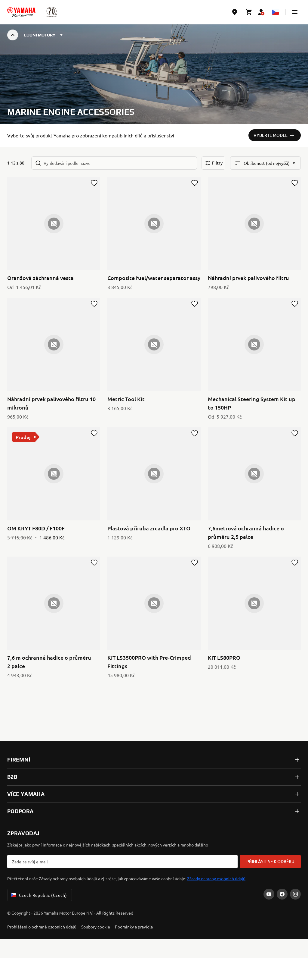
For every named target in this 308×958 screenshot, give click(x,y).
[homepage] (21, 12)
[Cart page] (249, 12)
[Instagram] (295, 894)
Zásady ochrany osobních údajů (216, 878)
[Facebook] (282, 894)
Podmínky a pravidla (134, 926)
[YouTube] (268, 894)
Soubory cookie (95, 926)
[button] (295, 12)
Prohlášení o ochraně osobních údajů (41, 926)
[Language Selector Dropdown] (276, 12)
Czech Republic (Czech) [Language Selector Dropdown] (38, 895)
